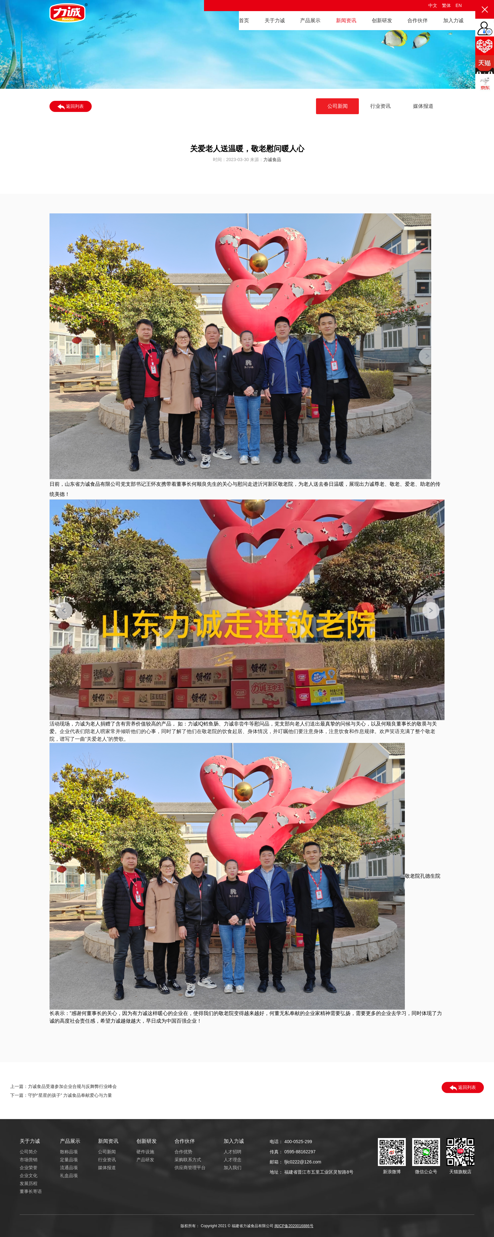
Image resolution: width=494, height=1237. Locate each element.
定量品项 (69, 1159)
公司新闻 (337, 106)
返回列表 (70, 106)
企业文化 (28, 1175)
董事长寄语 (31, 1191)
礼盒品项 (69, 1175)
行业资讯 (380, 106)
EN (459, 5)
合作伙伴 (417, 20)
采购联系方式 (188, 1159)
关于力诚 (275, 20)
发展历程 (28, 1183)
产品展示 (310, 20)
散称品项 (69, 1151)
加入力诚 (453, 20)
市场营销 (28, 1159)
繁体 (446, 5)
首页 (244, 20)
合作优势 (183, 1151)
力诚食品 (272, 161)
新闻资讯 (346, 20)
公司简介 (28, 1151)
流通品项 (69, 1167)
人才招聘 (232, 1151)
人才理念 (232, 1159)
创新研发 (382, 20)
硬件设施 (145, 1151)
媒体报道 (423, 106)
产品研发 (145, 1159)
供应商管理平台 (190, 1167)
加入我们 (232, 1167)
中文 (432, 5)
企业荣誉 (28, 1167)
